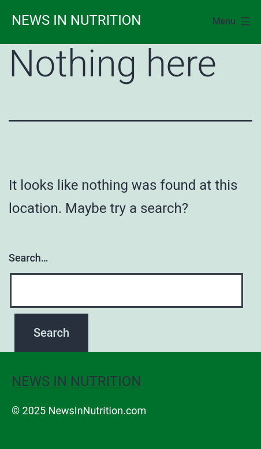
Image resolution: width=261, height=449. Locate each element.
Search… (29, 258)
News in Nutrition (76, 20)
